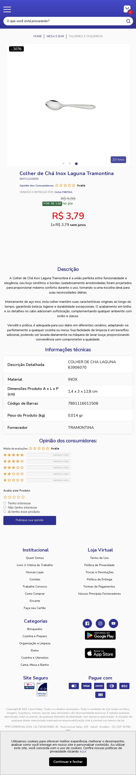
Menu (8, 9)
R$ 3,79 (70, 224)
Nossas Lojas (35, 572)
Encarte (35, 601)
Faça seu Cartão (35, 608)
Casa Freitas (68, 8)
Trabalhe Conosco (35, 587)
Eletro (35, 651)
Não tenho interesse (22, 507)
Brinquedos (34, 629)
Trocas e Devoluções (99, 572)
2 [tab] (70, 163)
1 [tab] (63, 163)
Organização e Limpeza (34, 643)
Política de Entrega (99, 579)
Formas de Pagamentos (99, 587)
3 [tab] (76, 163)
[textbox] (68, 21)
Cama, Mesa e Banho (35, 665)
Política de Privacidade (99, 565)
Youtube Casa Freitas (113, 623)
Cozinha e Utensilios (34, 658)
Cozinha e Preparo (35, 636)
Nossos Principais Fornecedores (99, 594)
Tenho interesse (19, 503)
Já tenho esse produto (24, 512)
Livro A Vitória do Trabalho (35, 565)
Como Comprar (35, 594)
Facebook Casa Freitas (87, 623)
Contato (35, 579)
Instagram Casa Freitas (100, 623)
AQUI (83, 751)
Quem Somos (35, 558)
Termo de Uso (99, 558)
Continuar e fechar (68, 761)
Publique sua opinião (30, 520)
